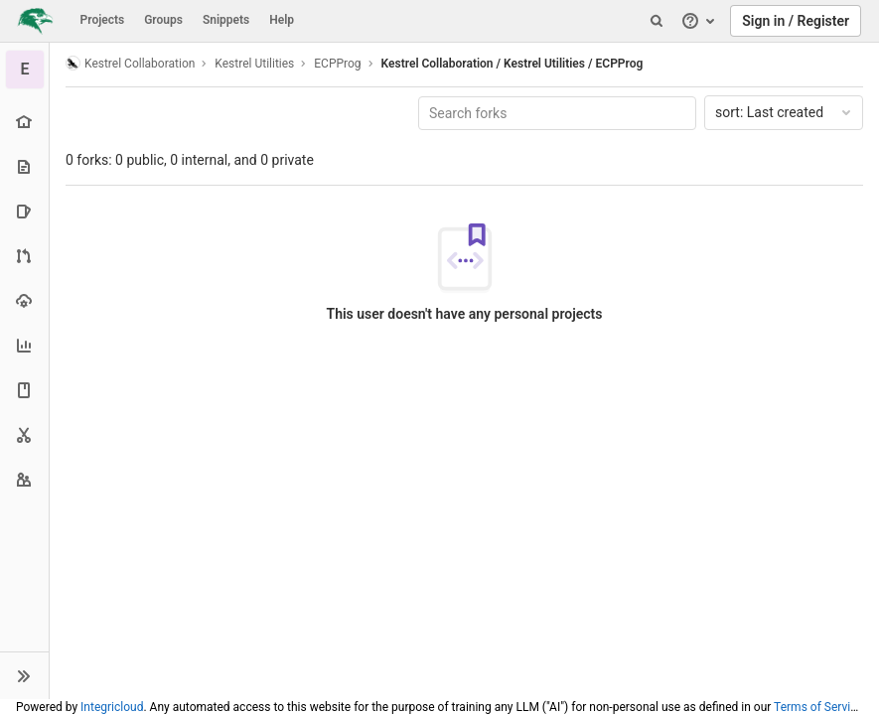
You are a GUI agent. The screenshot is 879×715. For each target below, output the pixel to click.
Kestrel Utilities (254, 64)
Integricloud (111, 707)
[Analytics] (24, 345)
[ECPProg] (25, 69)
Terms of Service (818, 707)
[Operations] (24, 300)
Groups (163, 20)
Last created (784, 112)
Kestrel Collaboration (130, 63)
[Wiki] (24, 389)
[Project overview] (24, 121)
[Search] (656, 21)
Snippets (226, 20)
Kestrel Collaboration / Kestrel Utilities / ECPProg (512, 64)
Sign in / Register (795, 21)
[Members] (24, 479)
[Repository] (24, 166)
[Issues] (24, 211)
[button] (24, 675)
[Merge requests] (24, 255)
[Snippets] (24, 434)
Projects (102, 20)
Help (281, 20)
